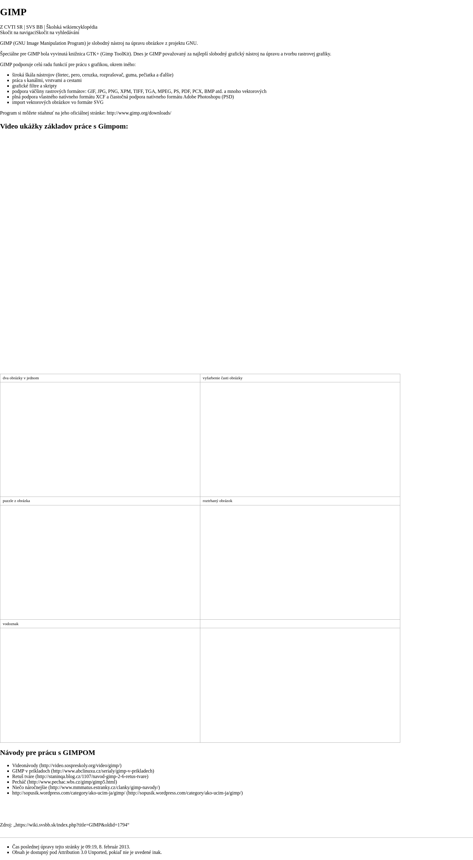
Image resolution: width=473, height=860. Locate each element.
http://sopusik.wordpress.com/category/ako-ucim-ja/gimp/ (68, 792)
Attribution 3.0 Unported (82, 852)
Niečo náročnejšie (29, 787)
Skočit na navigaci (18, 32)
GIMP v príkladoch (31, 770)
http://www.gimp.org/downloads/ (139, 112)
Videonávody (25, 765)
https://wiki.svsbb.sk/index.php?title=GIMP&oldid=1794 (71, 824)
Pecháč (19, 781)
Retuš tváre (23, 776)
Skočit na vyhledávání (57, 32)
